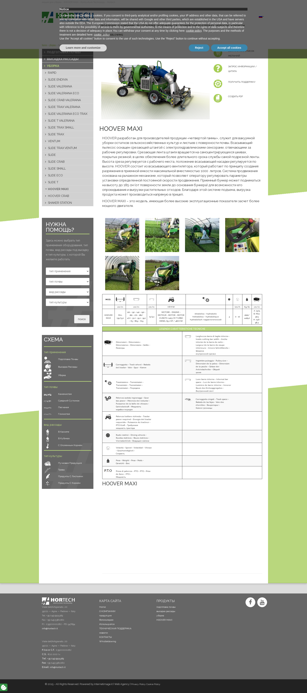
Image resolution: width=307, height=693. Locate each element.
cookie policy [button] (193, 665)
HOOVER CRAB (58, 196)
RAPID (52, 73)
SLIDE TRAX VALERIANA (64, 107)
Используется (107, 624)
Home (44, 45)
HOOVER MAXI (58, 189)
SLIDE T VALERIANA (61, 120)
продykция (105, 615)
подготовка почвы (64, 52)
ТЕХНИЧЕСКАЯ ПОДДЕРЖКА (115, 628)
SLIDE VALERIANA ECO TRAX (67, 114)
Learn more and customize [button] (83, 682)
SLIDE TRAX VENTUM (62, 148)
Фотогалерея (106, 619)
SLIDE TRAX (56, 134)
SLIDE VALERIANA (60, 86)
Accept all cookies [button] (229, 682)
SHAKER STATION (60, 203)
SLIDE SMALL (57, 168)
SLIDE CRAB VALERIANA (64, 100)
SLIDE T (53, 182)
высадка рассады (63, 59)
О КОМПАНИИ (107, 611)
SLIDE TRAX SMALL (61, 127)
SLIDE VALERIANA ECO (63, 93)
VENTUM (54, 141)
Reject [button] (199, 682)
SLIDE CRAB (56, 161)
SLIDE (52, 155)
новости (103, 632)
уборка (52, 45)
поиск (82, 319)
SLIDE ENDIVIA (58, 79)
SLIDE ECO (55, 175)
